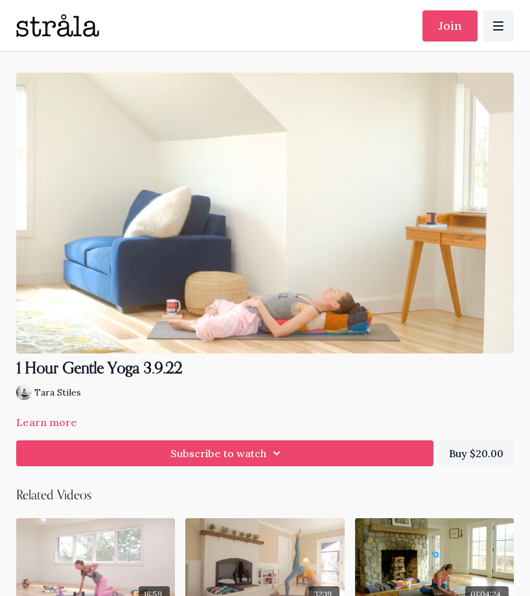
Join (450, 25)
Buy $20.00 (476, 453)
